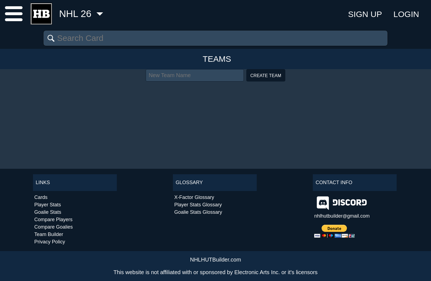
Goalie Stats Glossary (198, 212)
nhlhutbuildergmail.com (341, 216)
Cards (41, 197)
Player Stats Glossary (198, 204)
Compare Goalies (53, 227)
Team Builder (48, 234)
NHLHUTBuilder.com (215, 260)
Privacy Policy (49, 242)
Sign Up (365, 14)
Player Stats (47, 204)
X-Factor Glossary (194, 197)
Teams (217, 58)
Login (406, 14)
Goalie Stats (47, 212)
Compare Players (53, 219)
